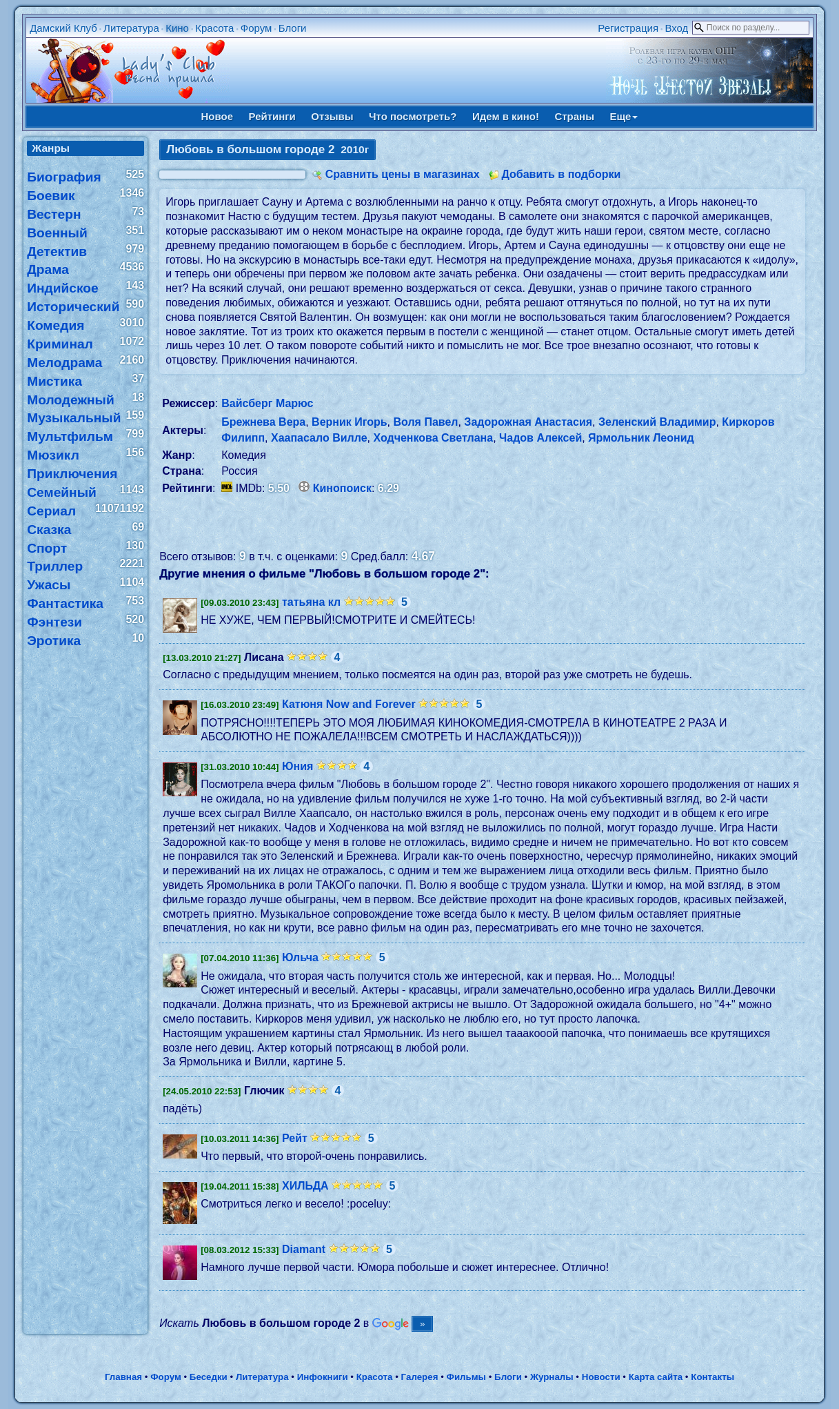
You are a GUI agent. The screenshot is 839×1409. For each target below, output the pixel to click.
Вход (676, 28)
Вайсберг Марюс (267, 403)
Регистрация (628, 28)
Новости (601, 1377)
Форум (256, 28)
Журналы (552, 1377)
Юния (297, 766)
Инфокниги (322, 1377)
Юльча (300, 957)
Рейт (294, 1138)
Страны (574, 116)
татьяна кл (311, 602)
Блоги (293, 28)
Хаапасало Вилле (319, 438)
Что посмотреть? (412, 116)
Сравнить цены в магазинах (402, 174)
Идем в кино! (505, 116)
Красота (214, 28)
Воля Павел (426, 422)
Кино (177, 28)
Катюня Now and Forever (349, 704)
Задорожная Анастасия (528, 422)
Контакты (712, 1377)
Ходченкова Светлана (433, 438)
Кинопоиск (342, 488)
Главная (123, 1377)
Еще (623, 116)
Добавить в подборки (560, 174)
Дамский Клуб (63, 28)
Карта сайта (656, 1377)
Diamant (303, 1249)
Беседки (209, 1377)
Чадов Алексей (540, 438)
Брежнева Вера (263, 422)
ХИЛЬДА (305, 1186)
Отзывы (332, 116)
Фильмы (466, 1377)
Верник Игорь (349, 422)
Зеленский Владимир (657, 422)
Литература (131, 28)
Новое (217, 116)
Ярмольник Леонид (641, 438)
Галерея (419, 1377)
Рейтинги (272, 116)
